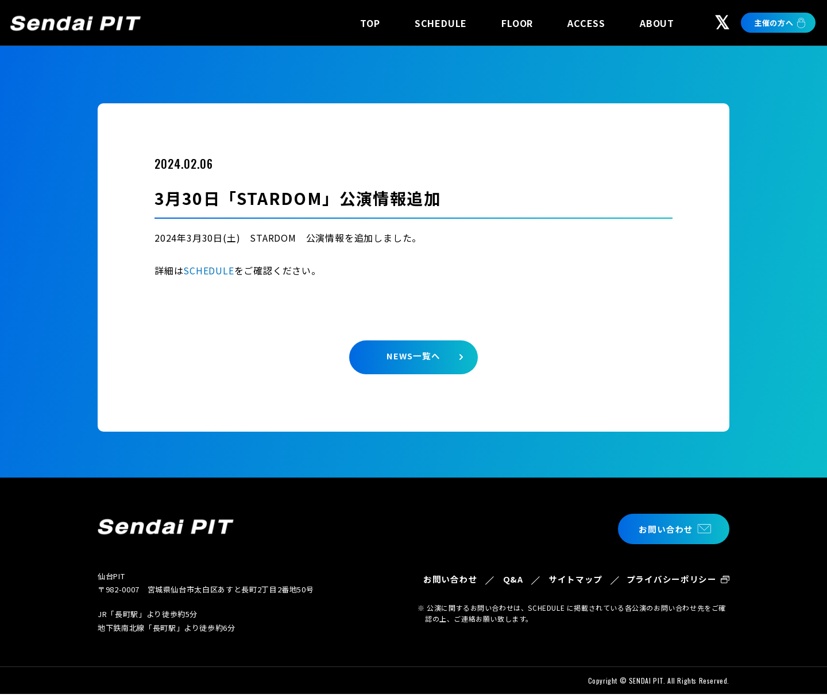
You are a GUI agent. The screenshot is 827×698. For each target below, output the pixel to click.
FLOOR (517, 23)
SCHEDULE (441, 23)
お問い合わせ (664, 528)
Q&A (508, 579)
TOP (370, 23)
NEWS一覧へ (413, 357)
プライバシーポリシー (671, 586)
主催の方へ (774, 22)
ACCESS (586, 23)
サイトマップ (572, 586)
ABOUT (657, 23)
